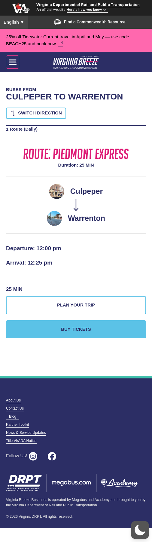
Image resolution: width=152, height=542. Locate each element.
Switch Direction (40, 112)
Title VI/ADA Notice (21, 441)
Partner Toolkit (17, 424)
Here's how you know (84, 9)
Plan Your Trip (76, 304)
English (14, 22)
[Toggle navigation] (12, 62)
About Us (13, 400)
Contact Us (15, 408)
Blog (12, 416)
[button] (140, 530)
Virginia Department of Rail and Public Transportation (88, 4)
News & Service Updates (26, 433)
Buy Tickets (76, 329)
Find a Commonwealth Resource (90, 22)
